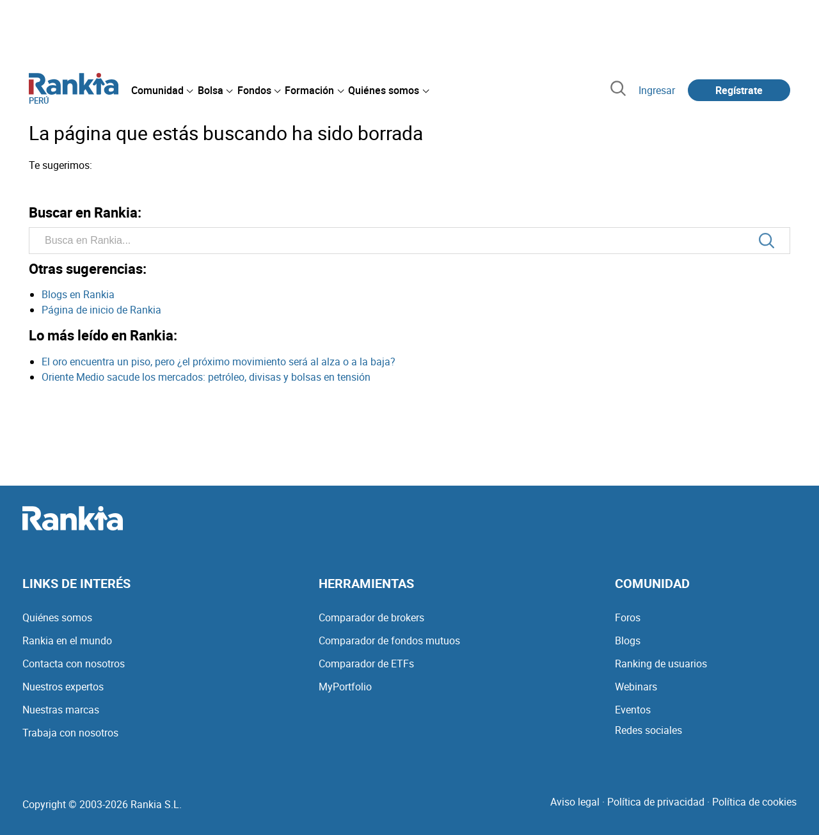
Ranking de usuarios (661, 663)
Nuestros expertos (63, 687)
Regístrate (739, 90)
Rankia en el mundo (67, 640)
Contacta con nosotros (73, 663)
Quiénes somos (57, 617)
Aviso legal (575, 802)
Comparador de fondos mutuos (389, 640)
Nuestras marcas (60, 710)
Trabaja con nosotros (70, 733)
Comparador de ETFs (366, 663)
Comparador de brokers (371, 617)
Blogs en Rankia (78, 294)
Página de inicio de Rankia (101, 310)
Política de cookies (754, 802)
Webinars (636, 687)
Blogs (627, 640)
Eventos (633, 710)
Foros (627, 617)
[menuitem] (162, 90)
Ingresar (657, 90)
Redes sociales (648, 730)
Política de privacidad (655, 802)
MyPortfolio (345, 687)
